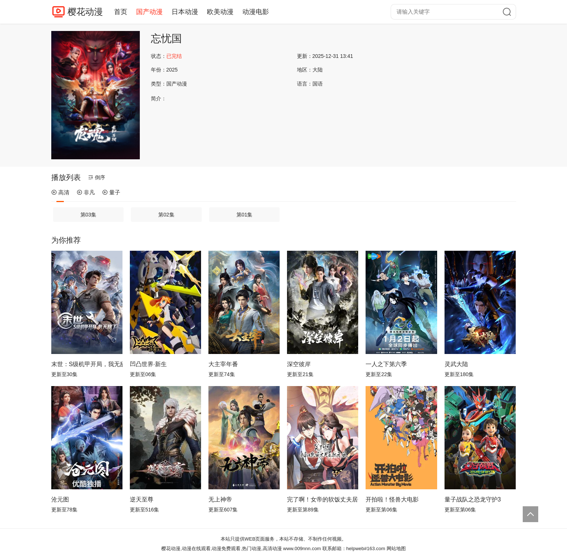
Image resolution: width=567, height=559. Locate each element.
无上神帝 (220, 499)
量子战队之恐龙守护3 (473, 499)
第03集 (88, 215)
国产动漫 (149, 11)
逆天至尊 (141, 499)
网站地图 (396, 548)
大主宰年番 (223, 364)
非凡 (86, 192)
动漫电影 (255, 11)
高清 (60, 192)
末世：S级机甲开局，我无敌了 (86, 364)
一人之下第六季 (386, 364)
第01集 (244, 215)
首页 (120, 11)
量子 (111, 192)
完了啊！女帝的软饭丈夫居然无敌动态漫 (322, 499)
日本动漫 (185, 11)
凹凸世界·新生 (148, 364)
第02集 (166, 215)
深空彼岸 (299, 364)
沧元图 (60, 499)
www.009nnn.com (302, 548)
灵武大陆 (456, 364)
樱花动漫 (85, 12)
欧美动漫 (220, 11)
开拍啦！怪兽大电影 (392, 499)
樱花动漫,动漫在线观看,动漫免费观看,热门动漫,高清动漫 (221, 548)
